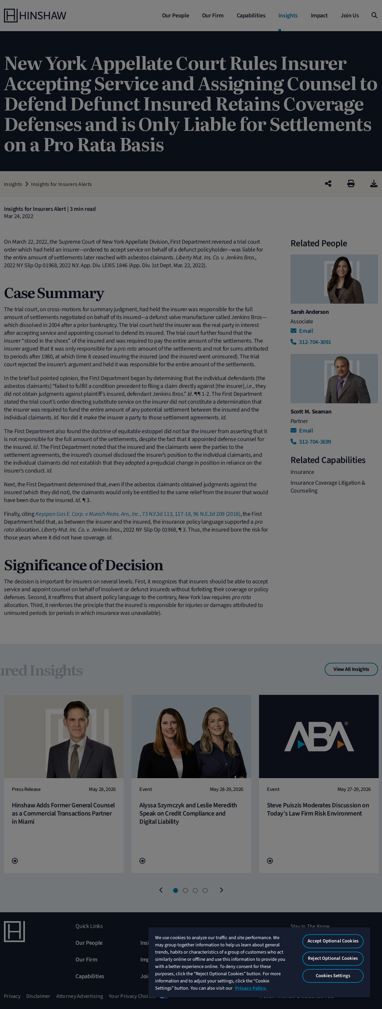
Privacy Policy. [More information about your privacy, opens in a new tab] (251, 988)
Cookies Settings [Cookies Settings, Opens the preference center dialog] (333, 975)
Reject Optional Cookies (333, 958)
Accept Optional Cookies (333, 941)
